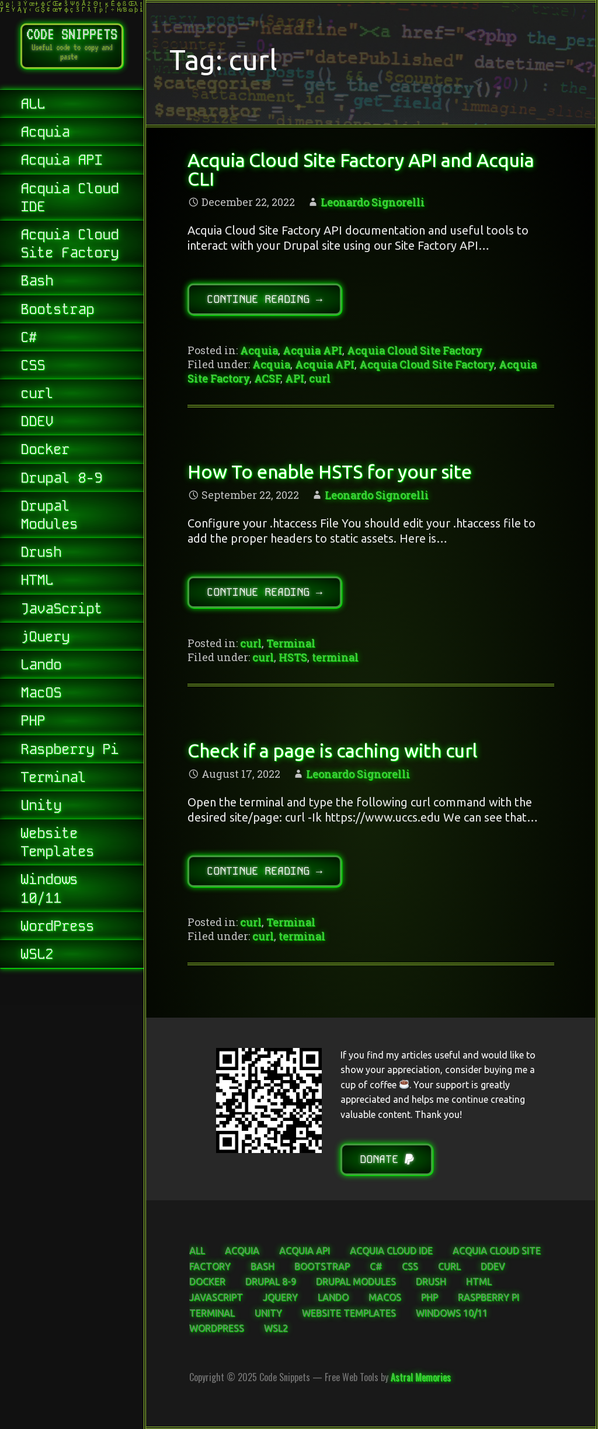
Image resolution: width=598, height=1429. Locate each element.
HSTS (293, 657)
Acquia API (61, 162)
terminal (335, 657)
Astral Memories (421, 1377)
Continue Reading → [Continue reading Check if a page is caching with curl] (264, 871)
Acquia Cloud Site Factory (69, 246)
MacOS (40, 695)
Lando (40, 667)
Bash (36, 283)
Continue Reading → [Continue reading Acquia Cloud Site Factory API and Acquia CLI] (264, 299)
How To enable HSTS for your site (329, 471)
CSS (32, 367)
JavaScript (61, 611)
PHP (32, 723)
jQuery (44, 639)
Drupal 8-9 (61, 480)
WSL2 (36, 956)
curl (36, 395)
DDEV (36, 423)
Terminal (53, 779)
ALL (32, 106)
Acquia (44, 134)
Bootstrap (57, 311)
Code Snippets (71, 34)
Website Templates (57, 844)
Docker (44, 451)
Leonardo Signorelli (373, 202)
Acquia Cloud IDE (69, 199)
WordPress (57, 928)
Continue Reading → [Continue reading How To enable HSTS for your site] (264, 592)
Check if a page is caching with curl (332, 750)
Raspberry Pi (69, 751)
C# (28, 339)
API (294, 378)
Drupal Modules (49, 517)
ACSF (267, 378)
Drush (40, 554)
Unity (40, 807)
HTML (36, 582)
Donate (386, 1159)
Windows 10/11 (49, 890)
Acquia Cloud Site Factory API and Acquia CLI (360, 169)
